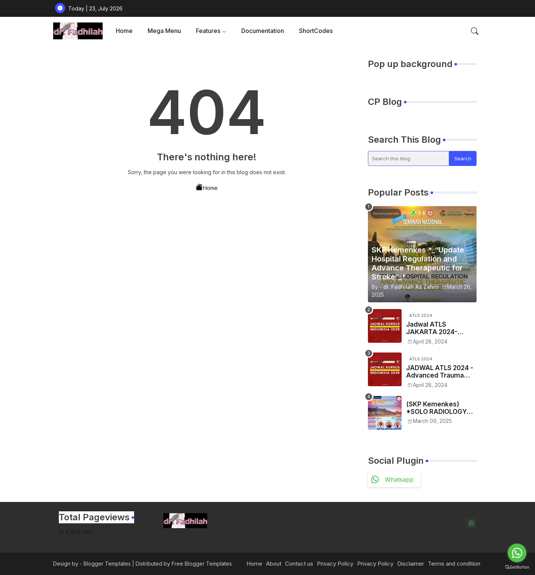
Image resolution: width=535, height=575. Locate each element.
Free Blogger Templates (202, 563)
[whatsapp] (471, 523)
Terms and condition (454, 563)
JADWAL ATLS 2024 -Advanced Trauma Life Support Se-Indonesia (439, 371)
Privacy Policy (335, 563)
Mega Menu (164, 30)
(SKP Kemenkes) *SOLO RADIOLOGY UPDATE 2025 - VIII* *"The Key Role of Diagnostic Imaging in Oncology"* (439, 408)
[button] (474, 31)
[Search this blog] (409, 158)
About (273, 563)
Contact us (299, 563)
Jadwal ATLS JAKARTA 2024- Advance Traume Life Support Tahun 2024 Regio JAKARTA (439, 328)
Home (124, 30)
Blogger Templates (107, 563)
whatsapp (399, 479)
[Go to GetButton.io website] (517, 567)
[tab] (124, 31)
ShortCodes (316, 30)
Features (208, 30)
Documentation (262, 30)
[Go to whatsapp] (517, 553)
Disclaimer (410, 563)
